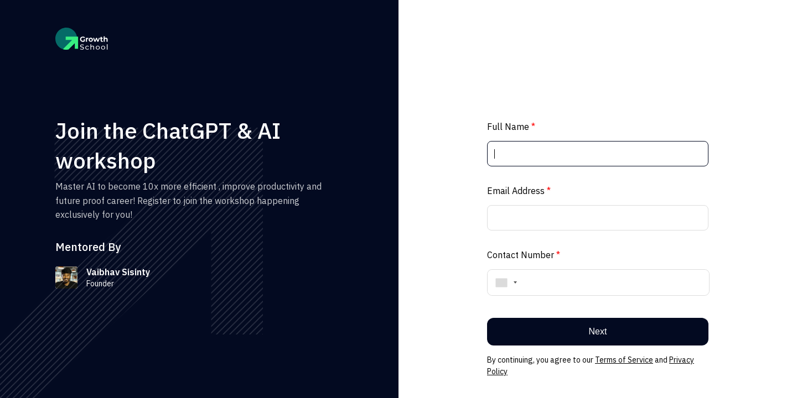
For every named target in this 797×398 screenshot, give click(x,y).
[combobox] (504, 282)
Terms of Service (624, 360)
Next (598, 331)
